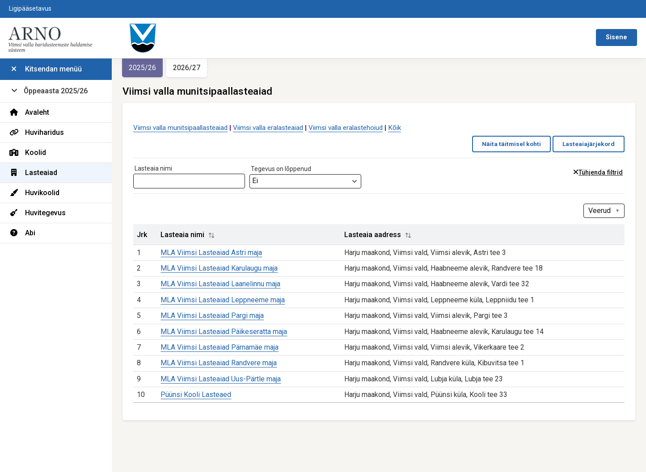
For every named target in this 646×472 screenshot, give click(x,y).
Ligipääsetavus (30, 9)
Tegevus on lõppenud (281, 168)
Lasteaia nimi (153, 168)
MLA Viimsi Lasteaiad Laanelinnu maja (220, 284)
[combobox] (305, 181)
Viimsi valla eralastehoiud (345, 128)
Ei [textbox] (255, 180)
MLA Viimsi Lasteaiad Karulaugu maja (219, 268)
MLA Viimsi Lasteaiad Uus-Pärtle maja (220, 379)
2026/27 (186, 67)
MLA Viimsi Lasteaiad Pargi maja (212, 315)
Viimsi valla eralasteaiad (268, 128)
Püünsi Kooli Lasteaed (195, 394)
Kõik (394, 128)
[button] (211, 235)
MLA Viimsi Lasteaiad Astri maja (211, 252)
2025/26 (142, 67)
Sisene (616, 37)
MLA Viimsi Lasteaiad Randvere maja (218, 363)
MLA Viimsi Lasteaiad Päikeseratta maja (223, 331)
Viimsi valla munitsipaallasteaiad (180, 128)
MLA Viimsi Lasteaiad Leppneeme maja (222, 300)
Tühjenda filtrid (600, 172)
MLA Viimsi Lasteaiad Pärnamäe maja (219, 347)
